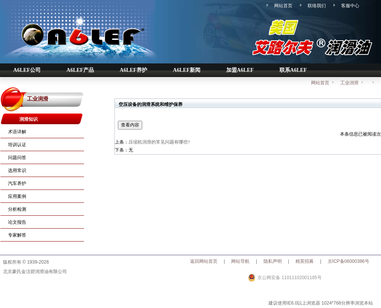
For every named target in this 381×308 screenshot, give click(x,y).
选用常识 (17, 170)
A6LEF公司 (27, 70)
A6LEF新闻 (186, 70)
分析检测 (17, 209)
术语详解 (17, 131)
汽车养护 (17, 183)
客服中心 (350, 5)
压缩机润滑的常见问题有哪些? (159, 142)
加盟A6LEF (240, 70)
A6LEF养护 (133, 70)
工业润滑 (352, 81)
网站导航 (240, 261)
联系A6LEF (293, 70)
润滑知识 (28, 119)
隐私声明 (273, 261)
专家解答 (17, 235)
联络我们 (317, 5)
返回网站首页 (203, 261)
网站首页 (283, 5)
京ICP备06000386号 (348, 261)
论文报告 (17, 222)
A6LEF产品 (80, 70)
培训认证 (17, 144)
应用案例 (17, 196)
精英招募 (304, 261)
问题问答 (17, 157)
